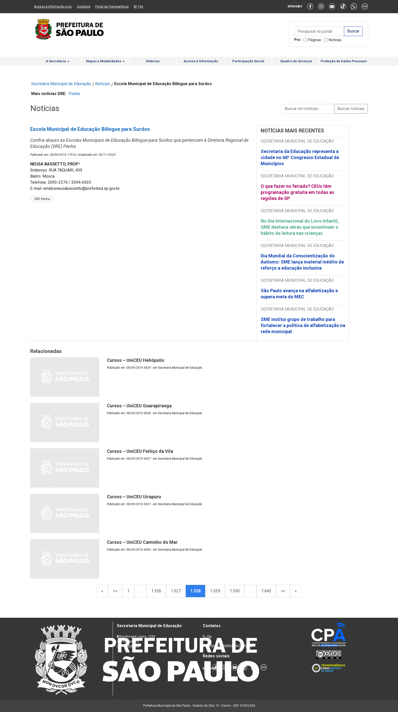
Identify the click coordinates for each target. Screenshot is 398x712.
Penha (74, 93)
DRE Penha (42, 199)
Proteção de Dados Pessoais (344, 61)
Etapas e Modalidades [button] (105, 61)
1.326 (156, 591)
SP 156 (138, 6)
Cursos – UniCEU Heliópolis (135, 360)
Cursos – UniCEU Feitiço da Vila (140, 451)
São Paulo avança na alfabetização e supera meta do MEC (299, 293)
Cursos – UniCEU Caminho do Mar (142, 542)
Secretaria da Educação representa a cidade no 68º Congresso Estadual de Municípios (300, 157)
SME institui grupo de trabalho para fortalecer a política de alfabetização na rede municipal (303, 325)
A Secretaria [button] (57, 61)
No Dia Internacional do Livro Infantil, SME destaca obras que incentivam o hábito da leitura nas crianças (300, 227)
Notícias (335, 39)
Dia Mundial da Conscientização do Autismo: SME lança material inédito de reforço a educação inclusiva (302, 262)
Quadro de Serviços (296, 61)
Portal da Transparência (112, 6)
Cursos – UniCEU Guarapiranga (139, 405)
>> (283, 591)
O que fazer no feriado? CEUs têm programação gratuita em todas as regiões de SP (297, 192)
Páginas (314, 39)
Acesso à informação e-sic (53, 6)
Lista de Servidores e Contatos (229, 645)
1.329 (215, 591)
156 (208, 636)
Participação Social (248, 61)
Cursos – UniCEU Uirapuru (134, 496)
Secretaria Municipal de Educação (61, 83)
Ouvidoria (83, 6)
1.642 (266, 591)
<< (115, 591)
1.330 (235, 591)
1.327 (176, 591)
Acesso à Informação (201, 61)
